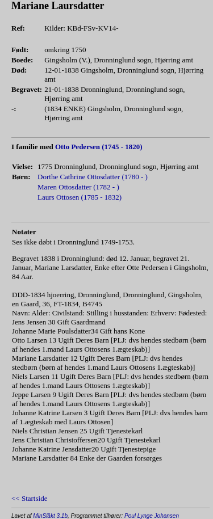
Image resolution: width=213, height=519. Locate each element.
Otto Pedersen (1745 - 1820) (99, 146)
